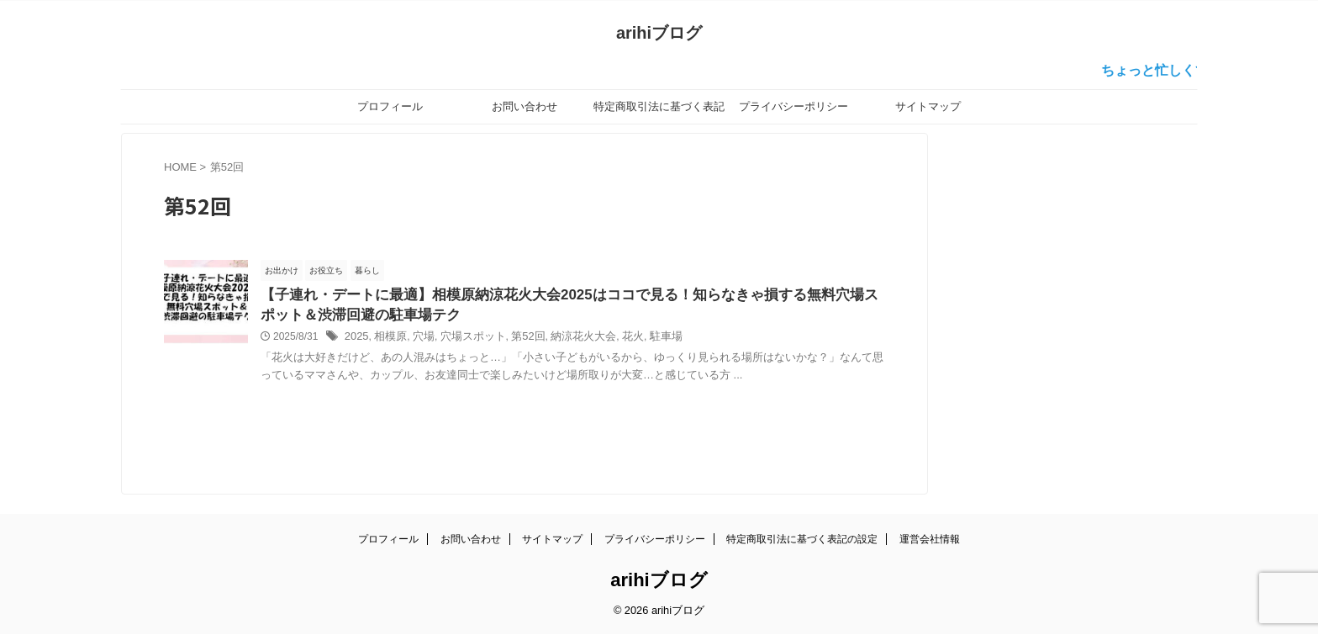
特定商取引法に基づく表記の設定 (659, 112)
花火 (614, 340)
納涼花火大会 (567, 340)
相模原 (387, 340)
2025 (356, 340)
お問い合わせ (524, 106)
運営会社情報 (929, 539)
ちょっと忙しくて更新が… (1195, 70)
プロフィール (390, 106)
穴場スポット (464, 340)
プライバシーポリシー (793, 106)
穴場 (419, 340)
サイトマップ (928, 106)
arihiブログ (659, 33)
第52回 (515, 340)
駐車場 (645, 340)
